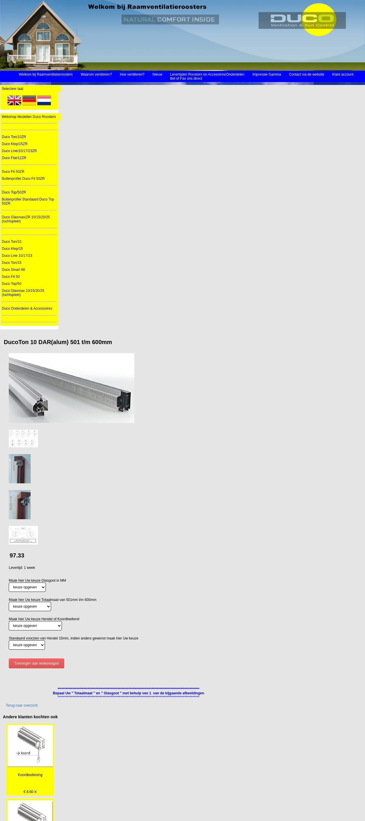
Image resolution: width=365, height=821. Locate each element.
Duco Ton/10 (11, 242)
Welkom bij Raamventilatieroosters (46, 74)
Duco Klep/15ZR (14, 144)
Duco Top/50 (11, 284)
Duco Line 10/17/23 (17, 256)
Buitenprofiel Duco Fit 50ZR (23, 179)
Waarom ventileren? (96, 74)
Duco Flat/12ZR (14, 158)
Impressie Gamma (266, 74)
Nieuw (157, 74)
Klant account (343, 74)
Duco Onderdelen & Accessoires (27, 308)
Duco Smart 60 (13, 270)
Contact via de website (306, 74)
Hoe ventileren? (132, 74)
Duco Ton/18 (11, 263)
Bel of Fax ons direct (186, 78)
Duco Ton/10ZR (14, 137)
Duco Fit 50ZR (13, 172)
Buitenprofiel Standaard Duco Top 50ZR (28, 201)
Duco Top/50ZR (14, 192)
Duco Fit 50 (11, 277)
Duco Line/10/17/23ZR (19, 151)
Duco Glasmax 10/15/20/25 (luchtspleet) (23, 293)
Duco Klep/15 (12, 249)
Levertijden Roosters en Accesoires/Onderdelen (207, 74)
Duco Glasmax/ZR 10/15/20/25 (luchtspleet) (26, 219)
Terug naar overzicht (22, 705)
